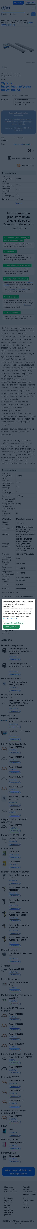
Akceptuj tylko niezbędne (13, 623)
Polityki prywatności (10, 618)
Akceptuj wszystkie (11, 627)
